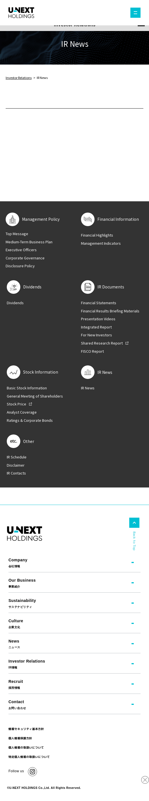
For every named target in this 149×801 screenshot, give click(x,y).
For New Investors (96, 334)
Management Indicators (101, 243)
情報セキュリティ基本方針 (26, 729)
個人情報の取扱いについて (26, 747)
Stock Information (40, 372)
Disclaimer (16, 465)
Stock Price (16, 404)
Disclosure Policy (20, 265)
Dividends (15, 302)
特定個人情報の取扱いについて (29, 757)
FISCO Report (92, 351)
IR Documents (110, 287)
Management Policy (41, 219)
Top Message (17, 233)
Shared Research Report (102, 343)
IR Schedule (17, 457)
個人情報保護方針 (20, 738)
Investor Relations (19, 77)
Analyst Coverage (22, 412)
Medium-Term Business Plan (29, 241)
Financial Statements (98, 302)
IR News (88, 387)
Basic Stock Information (27, 387)
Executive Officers (21, 249)
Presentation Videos (98, 318)
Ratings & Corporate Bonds (30, 420)
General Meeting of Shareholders (35, 396)
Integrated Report (96, 327)
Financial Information (118, 219)
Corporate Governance (25, 258)
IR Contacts (16, 473)
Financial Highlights (97, 235)
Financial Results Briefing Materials (110, 311)
